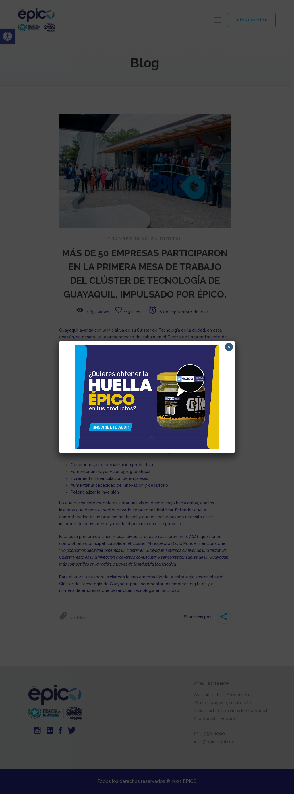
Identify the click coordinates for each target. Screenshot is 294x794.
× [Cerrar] (229, 347)
